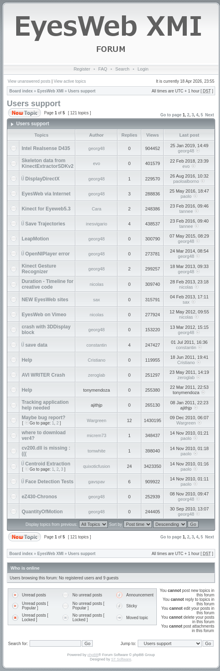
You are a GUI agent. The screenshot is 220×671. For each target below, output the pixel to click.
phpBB (93, 655)
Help (26, 360)
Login (142, 68)
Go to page (171, 115)
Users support (82, 91)
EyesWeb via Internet (45, 194)
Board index (21, 91)
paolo (186, 196)
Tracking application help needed (44, 405)
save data (36, 345)
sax (96, 299)
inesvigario (96, 223)
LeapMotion (35, 239)
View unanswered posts (29, 81)
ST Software (121, 659)
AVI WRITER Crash (43, 375)
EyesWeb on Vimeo (43, 314)
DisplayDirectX (42, 179)
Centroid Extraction (47, 464)
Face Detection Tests (49, 481)
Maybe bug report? (43, 417)
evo (96, 163)
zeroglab (96, 375)
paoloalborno (186, 181)
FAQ (102, 68)
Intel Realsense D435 (45, 148)
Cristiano (96, 360)
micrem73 (96, 435)
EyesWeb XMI (50, 91)
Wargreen (96, 420)
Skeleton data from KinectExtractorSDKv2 (47, 163)
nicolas (96, 284)
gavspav (96, 481)
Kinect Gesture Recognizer (38, 268)
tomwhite (96, 450)
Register (82, 68)
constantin (96, 345)
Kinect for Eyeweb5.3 (45, 209)
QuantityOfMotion (41, 512)
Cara (96, 208)
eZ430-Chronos (39, 496)
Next (209, 115)
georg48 (96, 148)
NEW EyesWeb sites (44, 299)
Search (122, 68)
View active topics (70, 81)
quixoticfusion (96, 466)
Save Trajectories (45, 224)
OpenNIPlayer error (47, 254)
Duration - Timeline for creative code (47, 284)
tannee (186, 211)
